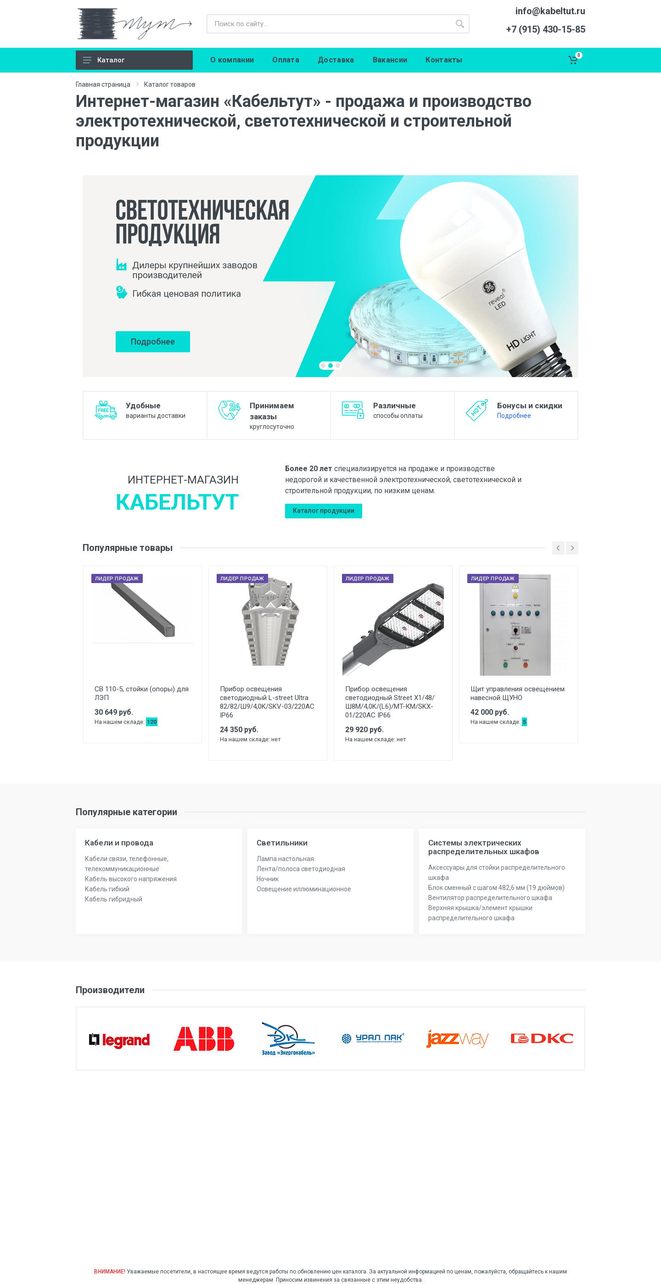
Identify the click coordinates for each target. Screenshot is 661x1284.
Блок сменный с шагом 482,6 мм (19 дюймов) (496, 887)
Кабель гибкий (107, 889)
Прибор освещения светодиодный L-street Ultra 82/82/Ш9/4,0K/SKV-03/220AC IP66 (267, 702)
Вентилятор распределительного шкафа (490, 897)
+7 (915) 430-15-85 (545, 29)
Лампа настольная (285, 858)
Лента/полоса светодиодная (301, 869)
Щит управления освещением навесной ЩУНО (518, 693)
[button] (323, 365)
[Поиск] (328, 23)
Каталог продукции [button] (323, 510)
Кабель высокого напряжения (131, 879)
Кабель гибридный (113, 899)
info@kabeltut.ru (550, 11)
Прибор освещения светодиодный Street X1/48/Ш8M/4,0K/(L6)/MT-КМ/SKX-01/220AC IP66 (390, 702)
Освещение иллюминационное (304, 889)
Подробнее (514, 415)
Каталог (110, 60)
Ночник (268, 879)
